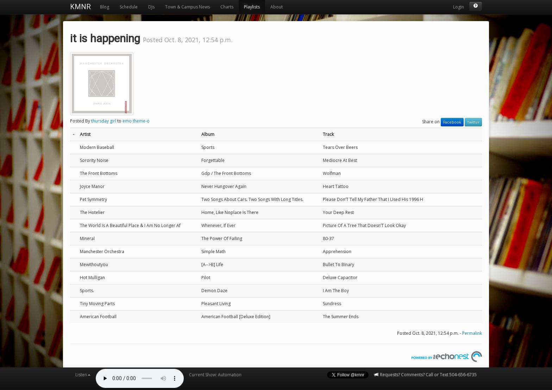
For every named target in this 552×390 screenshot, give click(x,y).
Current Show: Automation (215, 375)
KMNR (80, 6)
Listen (82, 375)
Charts (226, 7)
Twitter (473, 122)
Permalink (472, 333)
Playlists (252, 7)
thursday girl (103, 121)
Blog (104, 7)
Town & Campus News (187, 7)
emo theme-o (136, 121)
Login (458, 7)
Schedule (129, 7)
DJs (151, 7)
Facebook (452, 122)
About (276, 7)
